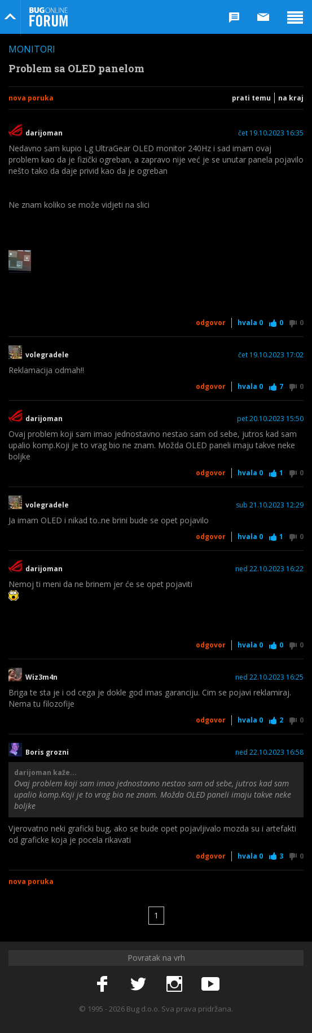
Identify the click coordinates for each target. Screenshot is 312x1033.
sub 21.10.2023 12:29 (270, 505)
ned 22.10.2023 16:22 (269, 569)
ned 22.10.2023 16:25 (269, 677)
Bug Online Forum (48, 17)
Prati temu (251, 98)
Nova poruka (31, 98)
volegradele (47, 355)
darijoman (44, 133)
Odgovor (211, 322)
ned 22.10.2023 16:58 (269, 752)
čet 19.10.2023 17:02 (271, 355)
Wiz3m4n (41, 677)
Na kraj (291, 98)
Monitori (31, 49)
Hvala (250, 322)
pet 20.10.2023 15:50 (270, 419)
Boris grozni (47, 752)
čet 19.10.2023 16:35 (271, 133)
